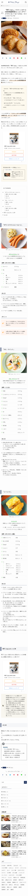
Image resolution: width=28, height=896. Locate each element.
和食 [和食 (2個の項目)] (3, 879)
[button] (2, 58)
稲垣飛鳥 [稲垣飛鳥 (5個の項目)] (22, 884)
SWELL (5, 791)
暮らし (5, 806)
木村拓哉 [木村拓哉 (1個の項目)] (9, 882)
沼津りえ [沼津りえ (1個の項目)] (11, 884)
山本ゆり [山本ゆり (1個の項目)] (3, 882)
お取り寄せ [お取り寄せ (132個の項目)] (9, 865)
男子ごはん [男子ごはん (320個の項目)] (16, 884)
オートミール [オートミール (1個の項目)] (23, 867)
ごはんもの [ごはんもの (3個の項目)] (15, 865)
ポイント (8, 198)
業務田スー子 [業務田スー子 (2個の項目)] (15, 882)
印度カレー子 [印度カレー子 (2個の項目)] (16, 877)
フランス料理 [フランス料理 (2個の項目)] (18, 875)
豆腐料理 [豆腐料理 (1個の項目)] (15, 887)
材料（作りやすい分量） (11, 194)
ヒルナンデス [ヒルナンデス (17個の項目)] (11, 875)
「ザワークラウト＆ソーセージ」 (12, 192)
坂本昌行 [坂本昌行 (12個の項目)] (15, 879)
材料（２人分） (9, 202)
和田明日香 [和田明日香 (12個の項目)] (23, 877)
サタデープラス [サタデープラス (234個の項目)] (21, 870)
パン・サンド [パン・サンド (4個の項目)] (4, 875)
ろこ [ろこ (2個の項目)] (20, 865)
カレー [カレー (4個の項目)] (8, 870)
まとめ (5, 215)
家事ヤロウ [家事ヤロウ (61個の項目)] (21, 879)
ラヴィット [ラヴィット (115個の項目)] (4, 877)
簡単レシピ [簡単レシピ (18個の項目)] (9, 887)
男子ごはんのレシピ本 (9, 212)
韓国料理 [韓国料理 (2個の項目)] (3, 889)
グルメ (5, 794)
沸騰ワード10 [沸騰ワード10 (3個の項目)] (4, 884)
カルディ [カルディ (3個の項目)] (3, 870)
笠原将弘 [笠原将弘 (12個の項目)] (3, 887)
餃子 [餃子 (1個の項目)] (8, 889)
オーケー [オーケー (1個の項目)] (17, 867)
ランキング (7, 800)
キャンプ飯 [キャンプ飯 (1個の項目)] (14, 870)
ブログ (5, 797)
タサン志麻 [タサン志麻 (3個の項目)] (14, 872)
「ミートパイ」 (8, 206)
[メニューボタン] (2, 2)
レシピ (4, 18)
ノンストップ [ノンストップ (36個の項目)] (21, 872)
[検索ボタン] (26, 2)
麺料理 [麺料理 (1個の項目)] (12, 889)
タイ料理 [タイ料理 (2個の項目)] (9, 872)
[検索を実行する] (25, 782)
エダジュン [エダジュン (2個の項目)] (11, 867)
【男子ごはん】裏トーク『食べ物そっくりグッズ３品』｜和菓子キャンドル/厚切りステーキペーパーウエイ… (17, 174)
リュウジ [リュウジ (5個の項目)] (10, 877)
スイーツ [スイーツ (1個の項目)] (3, 872)
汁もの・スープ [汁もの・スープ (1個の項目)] (23, 882)
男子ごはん (10, 18)
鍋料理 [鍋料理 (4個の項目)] (20, 887)
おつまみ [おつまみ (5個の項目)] (3, 865)
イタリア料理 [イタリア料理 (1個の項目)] (4, 867)
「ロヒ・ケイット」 (9, 200)
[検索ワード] (14, 782)
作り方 (7, 196)
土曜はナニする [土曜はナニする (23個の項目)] (8, 879)
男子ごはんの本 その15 (9, 146)
